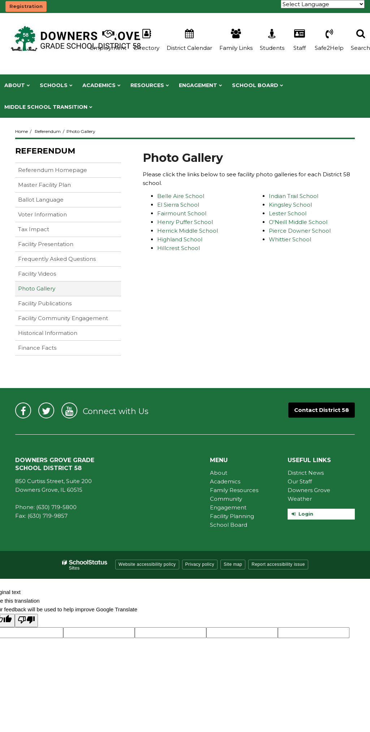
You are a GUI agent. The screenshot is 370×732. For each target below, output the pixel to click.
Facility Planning (232, 516)
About (218, 472)
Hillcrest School (178, 248)
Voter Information (42, 214)
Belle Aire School (180, 196)
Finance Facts (37, 347)
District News (306, 472)
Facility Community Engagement (63, 318)
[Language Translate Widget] (323, 4)
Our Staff (300, 481)
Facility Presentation (45, 244)
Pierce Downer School (300, 230)
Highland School (179, 239)
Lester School (287, 213)
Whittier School (290, 239)
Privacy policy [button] (199, 564)
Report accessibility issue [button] (278, 564)
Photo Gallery (36, 288)
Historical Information (47, 333)
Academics (225, 481)
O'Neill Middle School (298, 222)
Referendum (48, 131)
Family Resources (234, 490)
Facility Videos (37, 273)
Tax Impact (33, 229)
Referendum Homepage (52, 170)
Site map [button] (233, 564)
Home (21, 131)
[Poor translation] (26, 620)
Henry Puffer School (185, 222)
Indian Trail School (293, 196)
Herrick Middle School (187, 230)
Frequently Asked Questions (57, 258)
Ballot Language (41, 199)
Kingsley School (290, 204)
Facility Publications (45, 303)
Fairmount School (181, 213)
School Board (228, 524)
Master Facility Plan (44, 184)
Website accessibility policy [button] (147, 564)
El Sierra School (178, 204)
